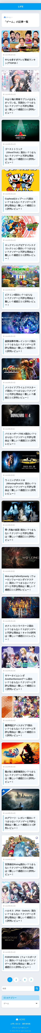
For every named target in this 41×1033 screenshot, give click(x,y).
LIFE (20, 6)
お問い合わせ (15, 1024)
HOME (20, 1019)
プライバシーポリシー (20, 1028)
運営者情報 (26, 1024)
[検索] (36, 988)
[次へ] (31, 979)
